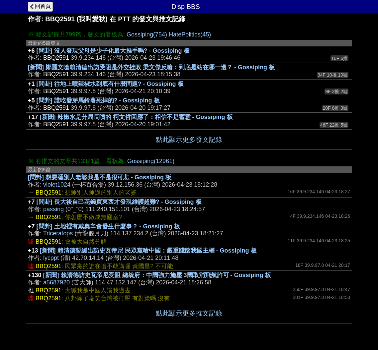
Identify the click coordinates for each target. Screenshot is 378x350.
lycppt (51, 258)
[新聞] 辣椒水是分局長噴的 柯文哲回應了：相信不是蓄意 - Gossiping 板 (136, 117)
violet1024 (56, 184)
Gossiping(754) (147, 34)
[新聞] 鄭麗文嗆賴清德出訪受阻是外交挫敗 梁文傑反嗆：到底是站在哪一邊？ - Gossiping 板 (151, 67)
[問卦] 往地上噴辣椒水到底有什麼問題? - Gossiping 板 (110, 84)
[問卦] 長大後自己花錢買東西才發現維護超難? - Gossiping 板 (119, 202)
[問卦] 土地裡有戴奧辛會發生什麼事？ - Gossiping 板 (108, 226)
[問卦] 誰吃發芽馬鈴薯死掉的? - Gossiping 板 (98, 100)
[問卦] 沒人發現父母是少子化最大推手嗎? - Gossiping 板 (113, 50)
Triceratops (58, 233)
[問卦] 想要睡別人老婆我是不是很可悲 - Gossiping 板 (99, 177)
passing (53, 209)
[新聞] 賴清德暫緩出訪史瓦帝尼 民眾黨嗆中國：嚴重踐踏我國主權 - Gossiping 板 (148, 250)
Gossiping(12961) (150, 161)
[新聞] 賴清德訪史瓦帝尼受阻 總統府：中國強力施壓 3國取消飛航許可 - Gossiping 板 (157, 275)
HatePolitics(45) (190, 34)
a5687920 (56, 282)
